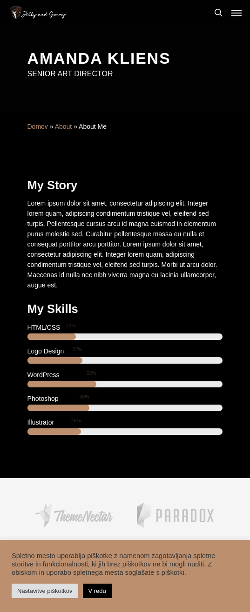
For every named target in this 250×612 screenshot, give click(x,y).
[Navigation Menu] (236, 12)
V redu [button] (97, 590)
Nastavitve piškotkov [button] (45, 590)
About (63, 126)
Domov (37, 126)
